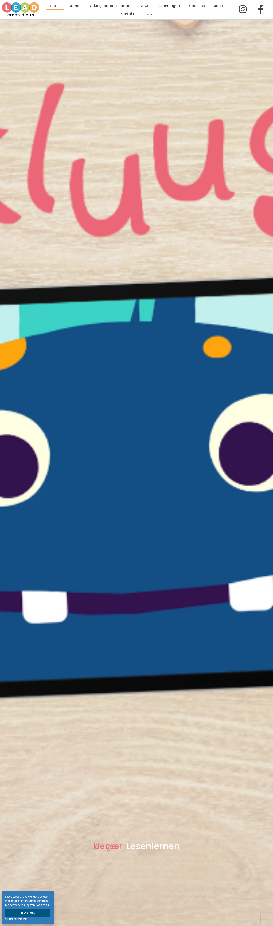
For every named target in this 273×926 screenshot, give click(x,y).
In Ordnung (27, 912)
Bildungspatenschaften (109, 5)
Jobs (218, 5)
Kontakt (128, 13)
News (144, 5)
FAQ (148, 13)
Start (54, 5)
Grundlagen (169, 5)
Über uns (197, 5)
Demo (73, 5)
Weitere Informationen (16, 918)
